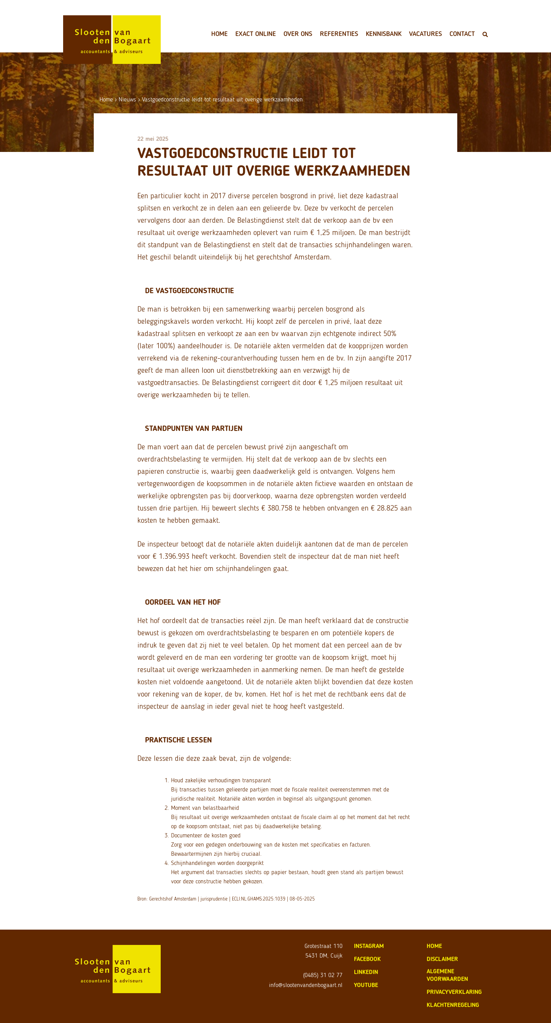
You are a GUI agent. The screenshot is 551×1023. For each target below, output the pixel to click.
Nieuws (127, 99)
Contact (462, 33)
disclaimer (442, 959)
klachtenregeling (453, 1004)
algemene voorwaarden (447, 975)
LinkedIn (366, 972)
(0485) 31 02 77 (322, 975)
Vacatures (425, 33)
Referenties (339, 33)
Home (219, 33)
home (434, 946)
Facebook (367, 959)
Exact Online (255, 33)
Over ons (298, 33)
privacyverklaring (454, 991)
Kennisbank (383, 33)
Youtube (366, 985)
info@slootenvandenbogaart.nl (305, 985)
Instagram (369, 946)
